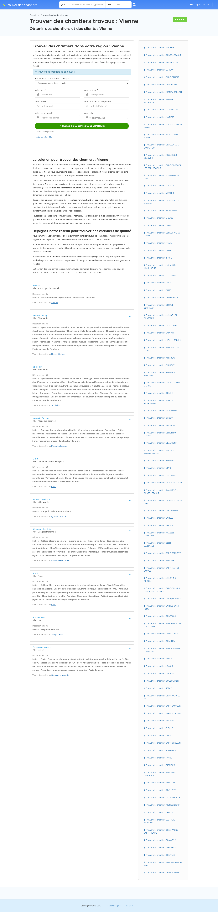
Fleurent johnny (58, 354)
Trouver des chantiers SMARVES (160, 332)
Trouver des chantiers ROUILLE (160, 282)
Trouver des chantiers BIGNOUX (160, 765)
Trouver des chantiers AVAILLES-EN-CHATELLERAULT (161, 491)
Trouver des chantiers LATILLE (159, 517)
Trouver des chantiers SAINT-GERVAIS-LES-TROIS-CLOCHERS (162, 589)
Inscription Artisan (200, 4)
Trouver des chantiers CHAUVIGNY (161, 84)
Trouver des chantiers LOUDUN (160, 69)
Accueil (33, 15)
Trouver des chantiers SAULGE (159, 812)
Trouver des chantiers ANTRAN (160, 720)
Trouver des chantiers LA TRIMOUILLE (163, 797)
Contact (129, 905)
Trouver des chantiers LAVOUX (159, 666)
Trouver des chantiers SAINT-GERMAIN (163, 743)
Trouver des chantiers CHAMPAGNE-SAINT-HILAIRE (161, 831)
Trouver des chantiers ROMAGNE (161, 840)
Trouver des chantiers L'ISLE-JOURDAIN (163, 598)
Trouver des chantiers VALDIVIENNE (162, 297)
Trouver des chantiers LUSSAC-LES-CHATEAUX (160, 316)
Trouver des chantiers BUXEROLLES (162, 62)
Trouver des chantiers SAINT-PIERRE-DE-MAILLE (163, 864)
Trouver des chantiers (20, 5)
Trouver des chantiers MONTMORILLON (164, 92)
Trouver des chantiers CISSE (158, 290)
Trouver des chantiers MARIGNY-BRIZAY (164, 713)
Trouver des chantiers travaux (54, 15)
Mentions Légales (113, 905)
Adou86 (54, 302)
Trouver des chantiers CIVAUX (159, 735)
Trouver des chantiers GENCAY (159, 418)
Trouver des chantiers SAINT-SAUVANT (163, 553)
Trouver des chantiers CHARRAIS (160, 855)
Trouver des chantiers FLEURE (159, 728)
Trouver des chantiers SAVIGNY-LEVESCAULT (159, 774)
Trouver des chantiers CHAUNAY (160, 641)
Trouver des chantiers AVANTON (160, 425)
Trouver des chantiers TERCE (159, 688)
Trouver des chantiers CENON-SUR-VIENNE (161, 434)
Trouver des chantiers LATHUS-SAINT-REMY (162, 607)
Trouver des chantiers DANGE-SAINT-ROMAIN (161, 202)
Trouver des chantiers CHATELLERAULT (163, 55)
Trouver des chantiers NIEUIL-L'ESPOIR (163, 340)
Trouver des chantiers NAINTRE (160, 117)
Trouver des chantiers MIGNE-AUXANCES (158, 101)
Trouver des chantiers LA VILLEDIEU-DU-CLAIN (163, 502)
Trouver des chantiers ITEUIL (159, 243)
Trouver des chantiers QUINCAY (160, 365)
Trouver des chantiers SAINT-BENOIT (162, 77)
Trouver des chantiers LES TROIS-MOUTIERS (160, 821)
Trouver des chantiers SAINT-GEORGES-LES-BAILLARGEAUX (162, 166)
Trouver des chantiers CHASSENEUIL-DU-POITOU (161, 146)
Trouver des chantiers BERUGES (160, 525)
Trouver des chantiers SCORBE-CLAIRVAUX (159, 306)
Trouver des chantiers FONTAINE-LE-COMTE (161, 177)
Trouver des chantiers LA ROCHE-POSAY (164, 482)
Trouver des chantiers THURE (159, 257)
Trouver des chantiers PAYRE (159, 757)
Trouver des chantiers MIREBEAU (160, 357)
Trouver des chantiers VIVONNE (160, 193)
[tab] (82, 287)
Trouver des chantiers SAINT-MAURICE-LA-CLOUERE (162, 625)
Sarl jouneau (57, 634)
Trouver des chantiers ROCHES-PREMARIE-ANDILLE (159, 451)
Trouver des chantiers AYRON (159, 658)
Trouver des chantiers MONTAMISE (161, 210)
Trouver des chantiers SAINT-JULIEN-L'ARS (161, 349)
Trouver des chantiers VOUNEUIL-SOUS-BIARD (163, 126)
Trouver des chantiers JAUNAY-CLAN (162, 109)
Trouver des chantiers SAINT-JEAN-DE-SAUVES (162, 569)
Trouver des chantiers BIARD (159, 468)
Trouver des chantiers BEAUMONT (161, 443)
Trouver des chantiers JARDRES (160, 673)
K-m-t (53, 604)
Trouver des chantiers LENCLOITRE (161, 325)
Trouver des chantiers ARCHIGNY (161, 790)
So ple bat (55, 405)
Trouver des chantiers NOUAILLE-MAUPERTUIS (160, 266)
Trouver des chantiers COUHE (159, 393)
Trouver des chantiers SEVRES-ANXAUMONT (158, 402)
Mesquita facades (59, 446)
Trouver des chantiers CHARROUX (161, 616)
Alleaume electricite (60, 560)
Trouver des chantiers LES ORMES (161, 475)
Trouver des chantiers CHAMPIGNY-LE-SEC (162, 697)
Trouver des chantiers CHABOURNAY (162, 872)
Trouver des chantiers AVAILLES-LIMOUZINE (159, 534)
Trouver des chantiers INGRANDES (161, 410)
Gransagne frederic (60, 675)
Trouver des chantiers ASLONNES (161, 750)
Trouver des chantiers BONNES (160, 460)
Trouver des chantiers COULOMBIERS (162, 680)
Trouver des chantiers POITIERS (160, 47)
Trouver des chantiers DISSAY (159, 225)
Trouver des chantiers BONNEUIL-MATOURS (160, 374)
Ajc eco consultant (59, 516)
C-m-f (53, 486)
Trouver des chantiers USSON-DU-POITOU (160, 579)
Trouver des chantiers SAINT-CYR (160, 782)
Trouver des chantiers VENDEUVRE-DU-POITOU (162, 234)
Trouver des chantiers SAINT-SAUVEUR (163, 706)
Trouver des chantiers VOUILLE (160, 185)
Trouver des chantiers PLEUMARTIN (162, 633)
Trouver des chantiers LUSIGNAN (161, 275)
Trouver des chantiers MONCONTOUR (163, 805)
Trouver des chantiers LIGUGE (159, 218)
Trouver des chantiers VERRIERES (161, 847)
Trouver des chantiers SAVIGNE (160, 560)
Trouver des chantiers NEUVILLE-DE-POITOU (161, 136)
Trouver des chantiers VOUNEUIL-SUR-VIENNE (162, 384)
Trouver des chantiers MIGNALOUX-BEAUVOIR (161, 156)
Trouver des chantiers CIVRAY (159, 250)
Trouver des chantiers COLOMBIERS (162, 510)
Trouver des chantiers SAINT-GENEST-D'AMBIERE (162, 650)
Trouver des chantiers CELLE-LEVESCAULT (158, 544)
